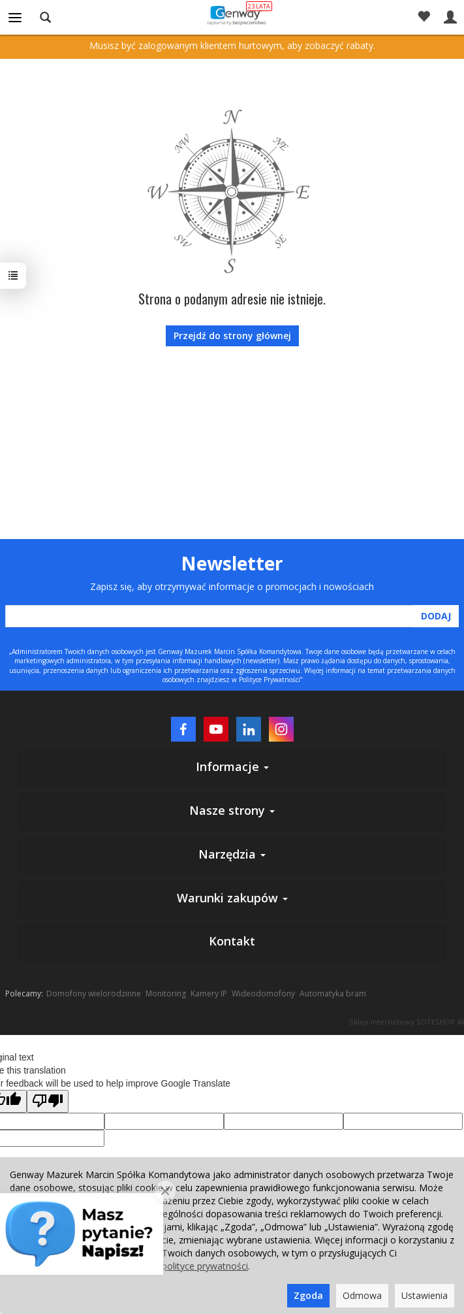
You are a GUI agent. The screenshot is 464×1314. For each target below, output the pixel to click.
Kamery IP (209, 993)
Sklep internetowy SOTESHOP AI (406, 1022)
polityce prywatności (205, 1266)
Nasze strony (232, 810)
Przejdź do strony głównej (232, 335)
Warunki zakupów (232, 898)
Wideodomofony (263, 993)
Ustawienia (424, 1295)
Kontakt (232, 941)
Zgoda (308, 1295)
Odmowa (362, 1295)
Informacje (232, 766)
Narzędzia (232, 854)
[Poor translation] (48, 1101)
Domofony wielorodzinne (93, 993)
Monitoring (166, 993)
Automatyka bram (333, 993)
